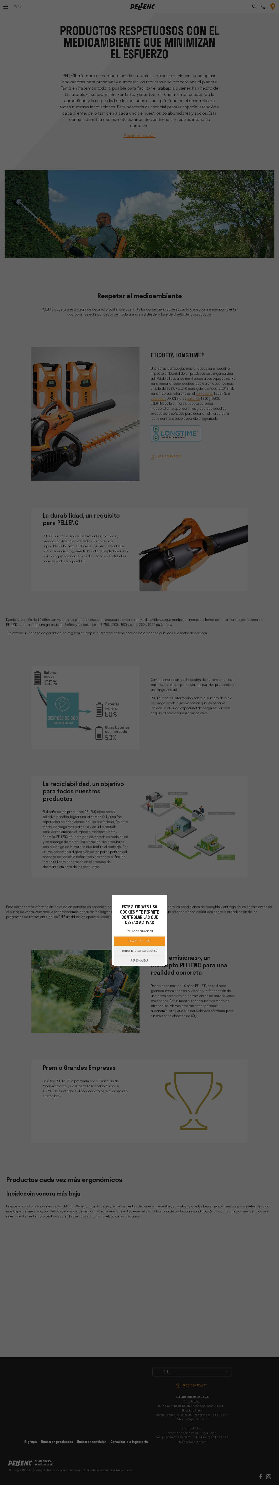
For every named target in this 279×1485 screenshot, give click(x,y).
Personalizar (139, 960)
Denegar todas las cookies (139, 951)
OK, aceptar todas (139, 941)
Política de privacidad (139, 931)
